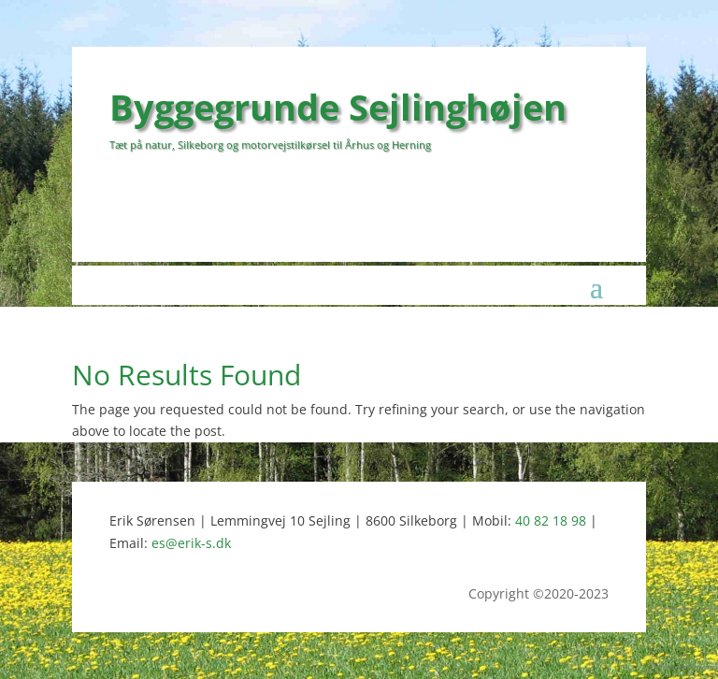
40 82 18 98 (550, 520)
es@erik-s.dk (191, 543)
